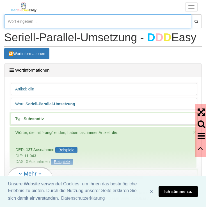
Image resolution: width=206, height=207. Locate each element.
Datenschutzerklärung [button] (83, 198)
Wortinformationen (29, 53)
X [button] (151, 191)
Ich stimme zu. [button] (178, 191)
